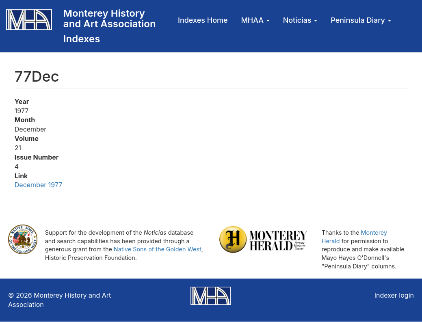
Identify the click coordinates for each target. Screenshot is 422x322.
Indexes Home (203, 20)
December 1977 (39, 185)
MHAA (255, 20)
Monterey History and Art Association (109, 18)
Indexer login (394, 295)
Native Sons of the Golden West (157, 249)
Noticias (300, 20)
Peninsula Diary (361, 20)
